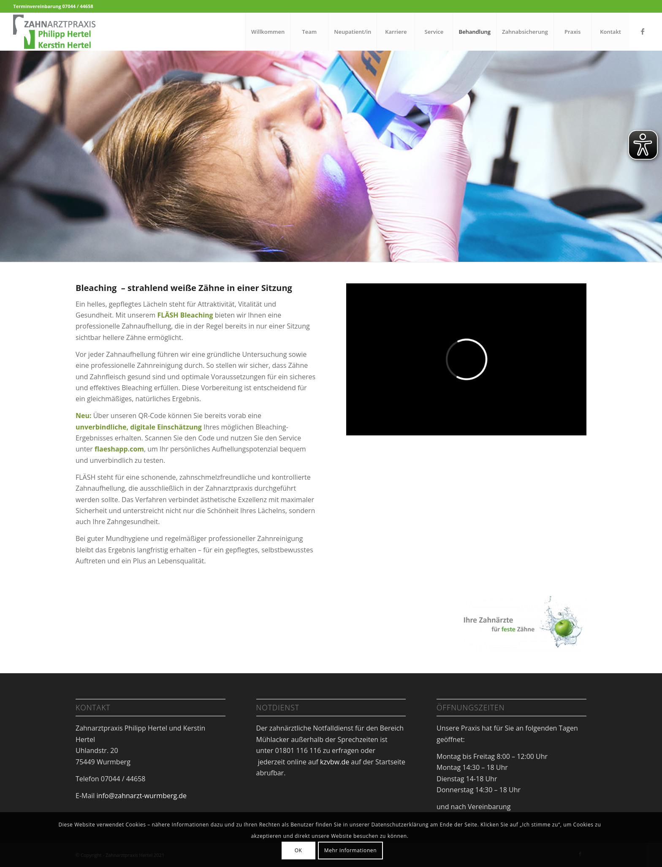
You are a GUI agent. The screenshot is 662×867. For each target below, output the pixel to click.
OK (298, 850)
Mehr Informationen (350, 850)
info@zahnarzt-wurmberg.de (142, 795)
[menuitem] (267, 32)
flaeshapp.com (119, 449)
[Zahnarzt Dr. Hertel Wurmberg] (54, 32)
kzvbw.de (334, 761)
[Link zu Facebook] (642, 31)
